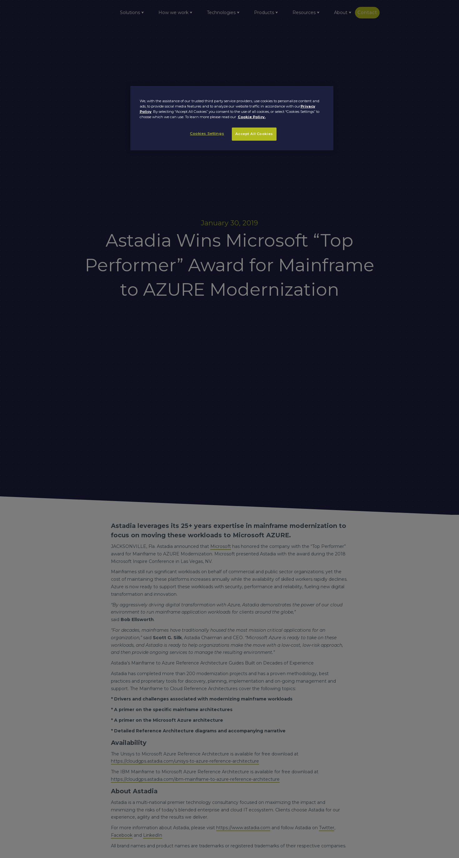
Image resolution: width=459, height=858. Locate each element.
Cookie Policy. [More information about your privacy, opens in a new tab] (252, 117)
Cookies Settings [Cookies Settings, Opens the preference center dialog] (207, 133)
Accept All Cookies (254, 134)
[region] (231, 118)
